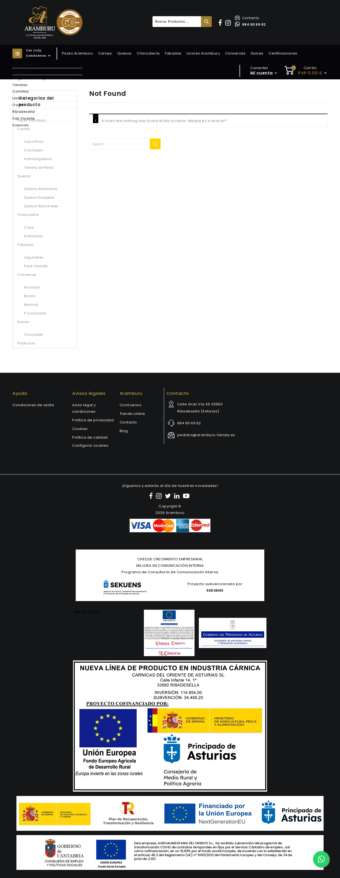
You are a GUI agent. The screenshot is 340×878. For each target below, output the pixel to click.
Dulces (257, 53)
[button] (221, 22)
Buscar (206, 21)
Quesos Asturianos (40, 189)
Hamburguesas (38, 159)
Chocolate (33, 334)
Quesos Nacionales (41, 206)
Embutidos (33, 236)
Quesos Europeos (39, 197)
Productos (26, 343)
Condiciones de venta (33, 405)
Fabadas (173, 53)
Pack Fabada (36, 266)
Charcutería (148, 53)
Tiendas (19, 84)
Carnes (105, 53)
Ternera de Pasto (39, 167)
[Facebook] (151, 495)
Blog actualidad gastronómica (41, 78)
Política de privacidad (93, 420)
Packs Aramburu (77, 53)
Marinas (31, 304)
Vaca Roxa (34, 141)
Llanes (18, 98)
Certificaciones (283, 53)
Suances (20, 125)
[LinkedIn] (177, 495)
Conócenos (23, 64)
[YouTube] (187, 495)
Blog (124, 430)
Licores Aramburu (203, 53)
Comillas (20, 91)
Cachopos (33, 150)
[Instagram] (159, 495)
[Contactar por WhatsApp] (321, 859)
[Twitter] (168, 495)
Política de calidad (90, 437)
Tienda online (132, 413)
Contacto (247, 18)
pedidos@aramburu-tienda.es (206, 435)
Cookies (80, 428)
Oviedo (19, 104)
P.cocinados (35, 313)
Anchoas (32, 287)
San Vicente (23, 118)
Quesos (124, 53)
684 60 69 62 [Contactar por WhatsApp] (250, 24)
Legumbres (34, 257)
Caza (29, 227)
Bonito (29, 296)
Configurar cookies (90, 445)
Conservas (235, 53)
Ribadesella (23, 111)
